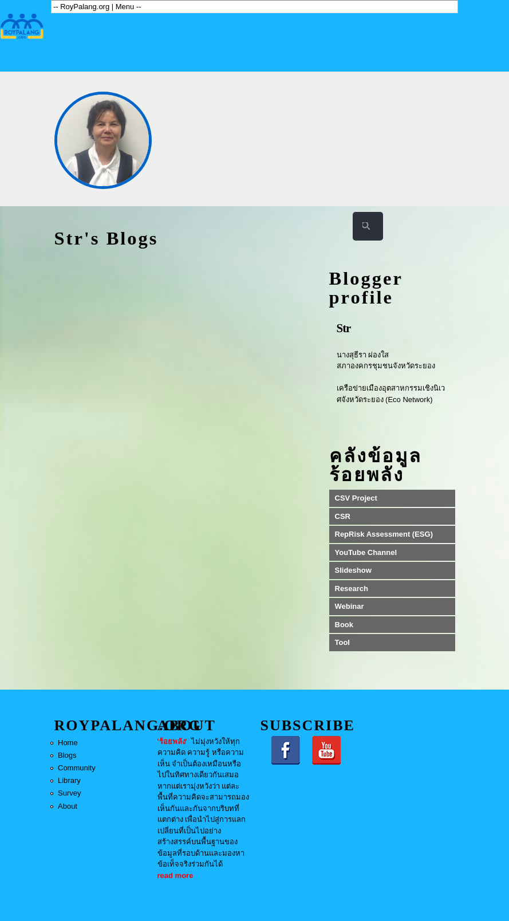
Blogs (67, 755)
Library (69, 780)
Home (68, 742)
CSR (342, 516)
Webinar (349, 606)
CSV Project (356, 498)
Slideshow (353, 570)
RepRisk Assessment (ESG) (384, 534)
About (67, 806)
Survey (69, 793)
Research (352, 588)
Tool (342, 642)
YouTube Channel (366, 552)
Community (77, 767)
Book (344, 624)
